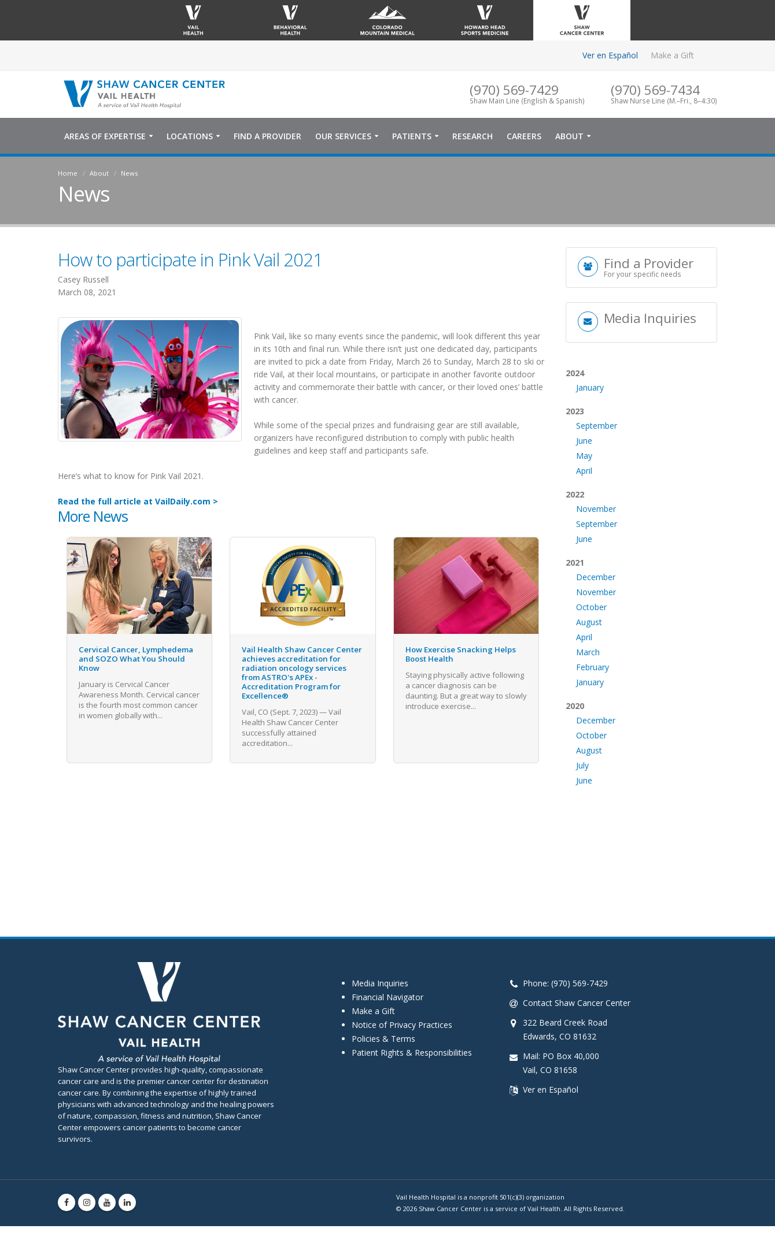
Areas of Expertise (105, 138)
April (584, 514)
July (582, 809)
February (592, 711)
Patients (411, 138)
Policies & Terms (383, 1040)
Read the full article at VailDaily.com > (138, 503)
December (595, 620)
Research (472, 138)
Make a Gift (672, 55)
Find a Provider (267, 138)
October (591, 650)
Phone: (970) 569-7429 (565, 985)
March (588, 695)
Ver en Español (610, 55)
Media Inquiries (380, 985)
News (129, 175)
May (584, 499)
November (596, 552)
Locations (190, 138)
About (569, 138)
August (589, 665)
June (584, 484)
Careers (524, 138)
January (590, 431)
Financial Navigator (387, 999)
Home (68, 175)
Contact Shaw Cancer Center (576, 1005)
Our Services (343, 138)
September (596, 469)
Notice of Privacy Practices (402, 1027)
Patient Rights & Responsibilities (412, 1054)
